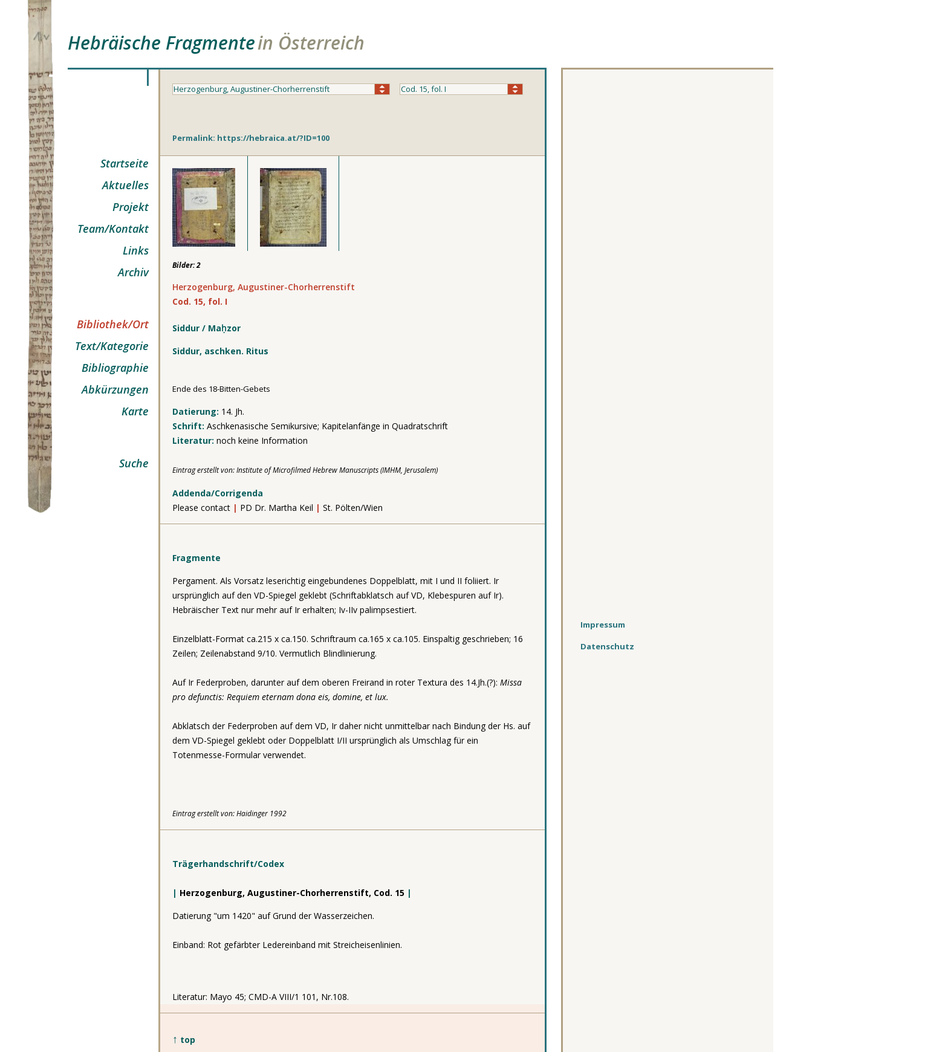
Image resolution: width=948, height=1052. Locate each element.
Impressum (602, 624)
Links (136, 250)
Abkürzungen (115, 389)
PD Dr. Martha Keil (278, 507)
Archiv (133, 272)
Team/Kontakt (113, 228)
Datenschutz (607, 646)
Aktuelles (125, 185)
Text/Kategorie (112, 346)
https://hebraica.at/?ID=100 (273, 137)
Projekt (130, 207)
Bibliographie (115, 367)
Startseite (124, 163)
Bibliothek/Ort (113, 324)
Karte (135, 411)
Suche (134, 463)
